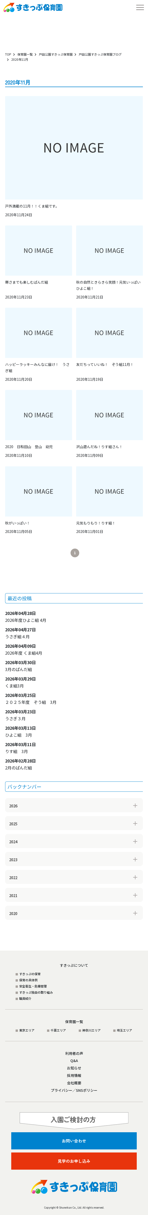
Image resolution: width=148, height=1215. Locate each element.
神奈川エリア (91, 1030)
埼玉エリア (124, 1030)
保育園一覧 (25, 54)
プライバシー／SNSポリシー (74, 1090)
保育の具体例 (28, 980)
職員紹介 (25, 998)
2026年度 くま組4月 (23, 649)
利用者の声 (74, 1053)
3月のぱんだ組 (20, 665)
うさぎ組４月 (20, 633)
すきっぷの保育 (30, 974)
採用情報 (74, 1075)
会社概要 (74, 1082)
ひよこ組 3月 (20, 731)
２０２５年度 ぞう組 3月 (30, 698)
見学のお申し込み (74, 1161)
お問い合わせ (74, 1141)
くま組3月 (20, 682)
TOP (8, 54)
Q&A (74, 1060)
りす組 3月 (20, 747)
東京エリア (27, 1030)
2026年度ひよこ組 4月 (25, 616)
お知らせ (74, 1067)
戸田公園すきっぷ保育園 (56, 54)
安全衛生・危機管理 (33, 986)
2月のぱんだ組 (20, 764)
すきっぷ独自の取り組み (36, 992)
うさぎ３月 (20, 715)
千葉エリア (58, 1030)
